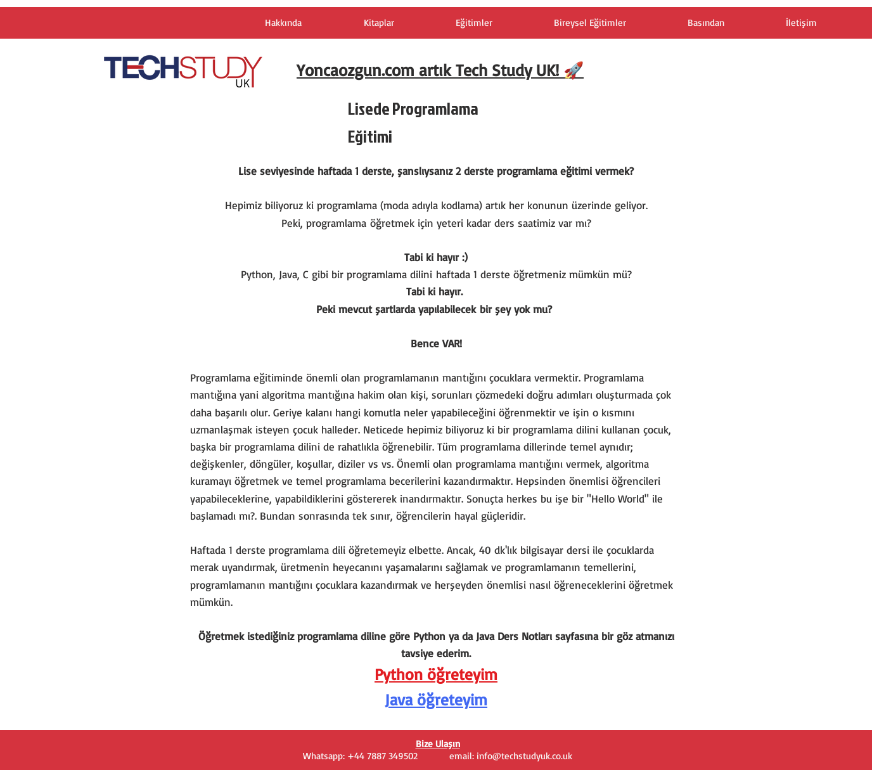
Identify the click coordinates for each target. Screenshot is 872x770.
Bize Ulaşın (438, 744)
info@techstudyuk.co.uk (524, 756)
